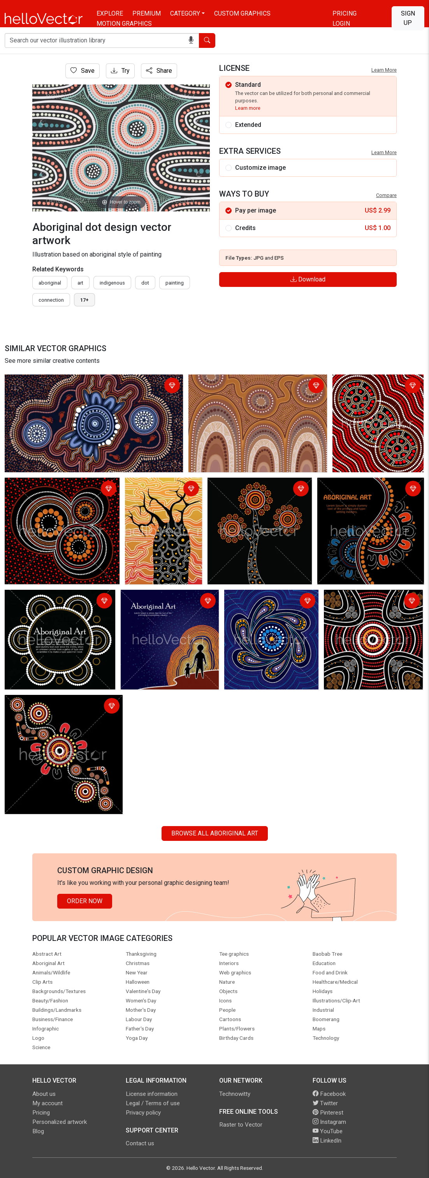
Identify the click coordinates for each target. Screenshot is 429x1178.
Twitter (325, 1103)
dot (145, 283)
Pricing (344, 13)
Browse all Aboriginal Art (214, 833)
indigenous (112, 283)
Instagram (329, 1121)
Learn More (384, 70)
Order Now (84, 901)
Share (159, 70)
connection (51, 300)
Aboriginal (50, 283)
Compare (386, 195)
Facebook (329, 1093)
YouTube (328, 1131)
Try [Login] (120, 70)
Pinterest (328, 1112)
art (80, 283)
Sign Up (408, 18)
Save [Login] (82, 70)
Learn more (247, 108)
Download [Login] (307, 279)
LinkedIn (327, 1140)
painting (174, 283)
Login (341, 23)
